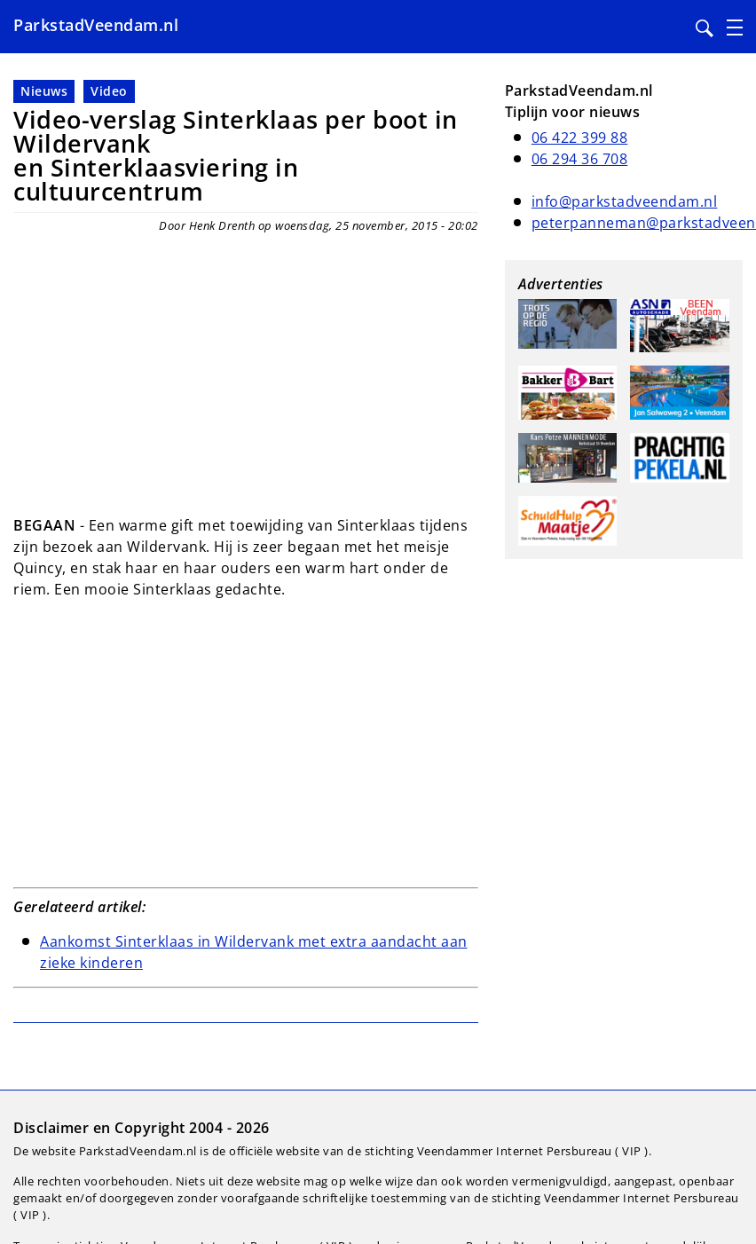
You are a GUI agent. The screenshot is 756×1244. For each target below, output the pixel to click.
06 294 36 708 (580, 159)
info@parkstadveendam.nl (625, 201)
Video (109, 91)
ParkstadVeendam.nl (95, 24)
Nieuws (43, 91)
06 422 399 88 (580, 137)
